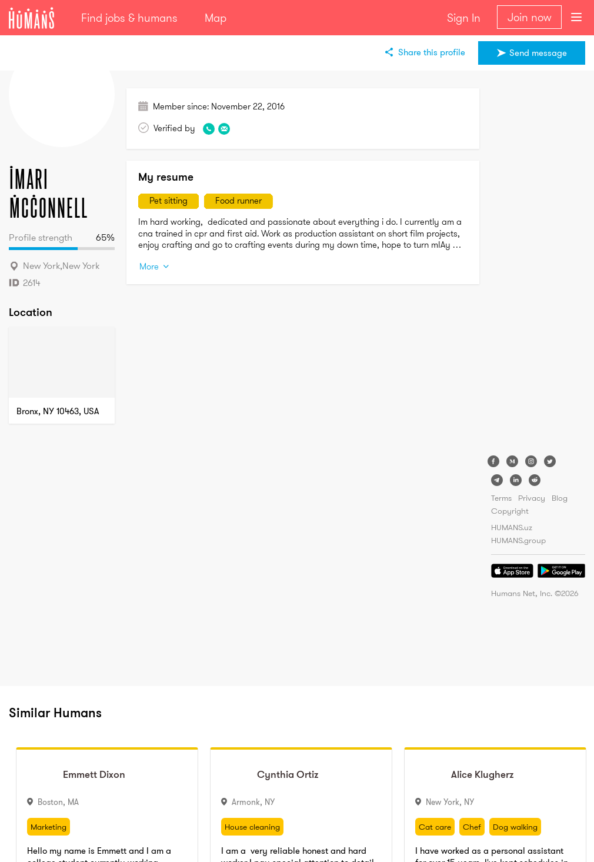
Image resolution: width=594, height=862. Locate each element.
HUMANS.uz (511, 527)
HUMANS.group (518, 540)
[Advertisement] (538, 264)
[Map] (62, 362)
